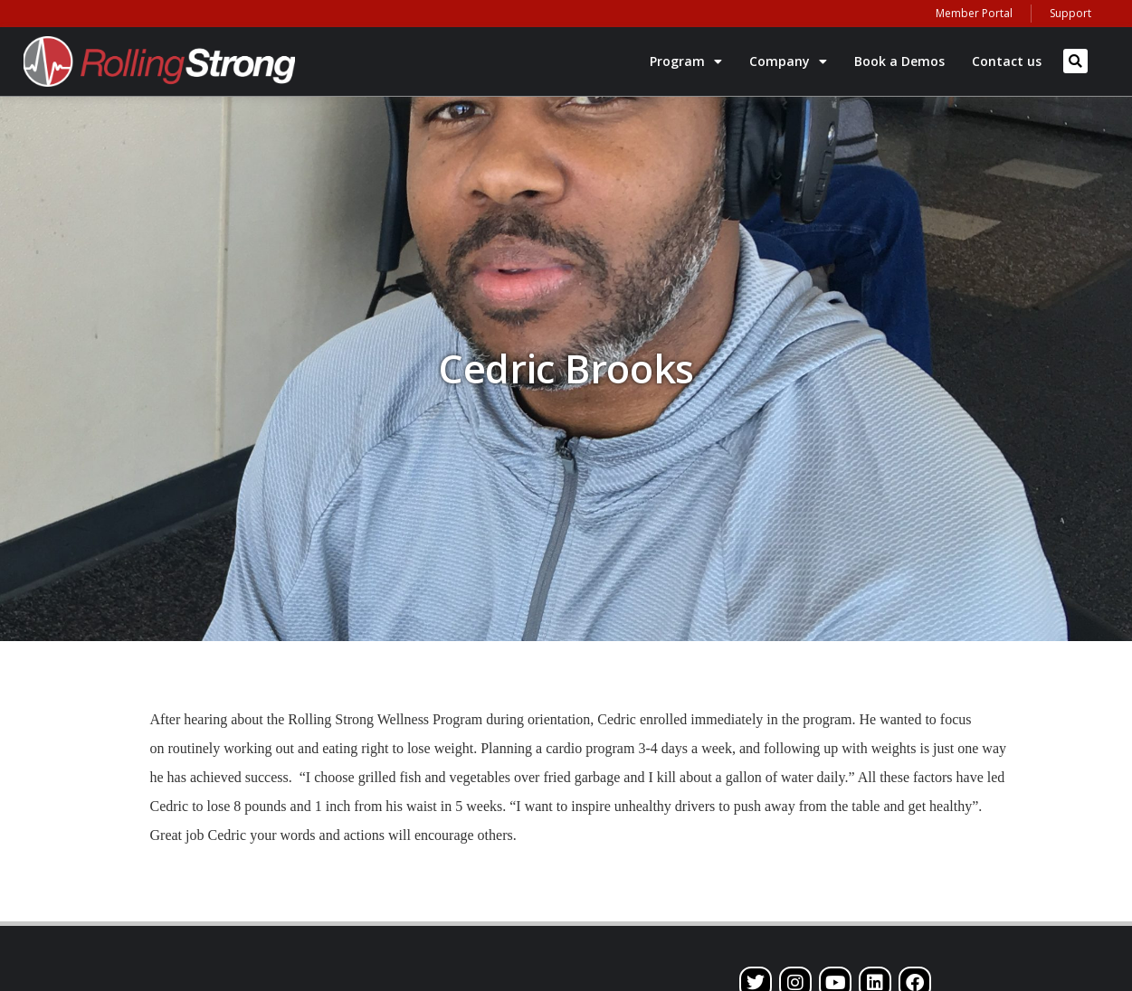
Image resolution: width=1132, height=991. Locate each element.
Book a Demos (899, 61)
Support (1070, 13)
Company (788, 61)
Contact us (1007, 61)
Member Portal (974, 13)
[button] (1075, 61)
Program (686, 61)
